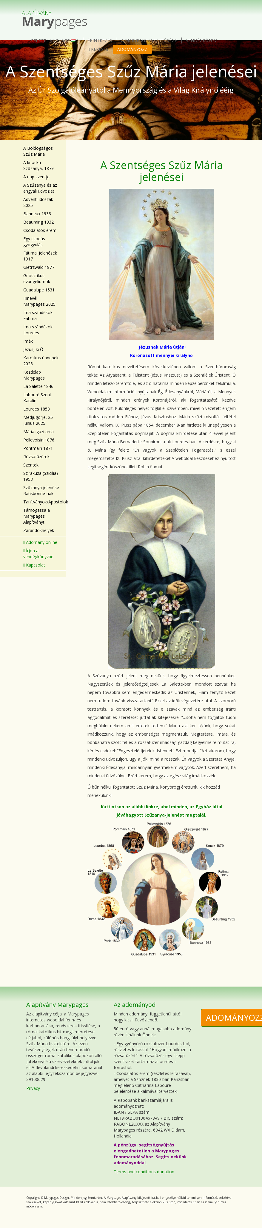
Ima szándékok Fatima (38, 315)
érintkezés (99, 40)
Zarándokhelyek (38, 530)
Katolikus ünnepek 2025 (40, 360)
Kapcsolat (34, 565)
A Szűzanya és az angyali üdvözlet (40, 188)
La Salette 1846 (38, 386)
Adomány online (40, 542)
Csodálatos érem (39, 230)
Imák (28, 341)
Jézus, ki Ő (33, 349)
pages (54, 15)
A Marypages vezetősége (149, 40)
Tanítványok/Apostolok (42, 502)
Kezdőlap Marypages (34, 375)
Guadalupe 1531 (39, 290)
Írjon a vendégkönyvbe (38, 553)
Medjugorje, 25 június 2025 (38, 420)
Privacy (33, 1088)
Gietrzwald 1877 (38, 267)
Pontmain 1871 (38, 448)
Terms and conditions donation (144, 1171)
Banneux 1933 (37, 213)
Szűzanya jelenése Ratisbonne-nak (41, 490)
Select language (54, 40)
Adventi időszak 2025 (38, 202)
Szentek (30, 465)
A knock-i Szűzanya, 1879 (38, 165)
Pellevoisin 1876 (38, 440)
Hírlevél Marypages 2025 (39, 301)
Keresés (97, 49)
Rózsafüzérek (36, 456)
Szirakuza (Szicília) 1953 (40, 476)
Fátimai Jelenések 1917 (40, 256)
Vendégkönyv (201, 40)
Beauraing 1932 (38, 222)
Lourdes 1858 (36, 409)
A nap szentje (36, 177)
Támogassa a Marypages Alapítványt (36, 516)
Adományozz (132, 49)
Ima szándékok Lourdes (38, 330)
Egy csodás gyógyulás (34, 241)
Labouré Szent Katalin (37, 397)
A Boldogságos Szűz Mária (38, 151)
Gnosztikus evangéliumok (36, 278)
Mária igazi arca (38, 431)
